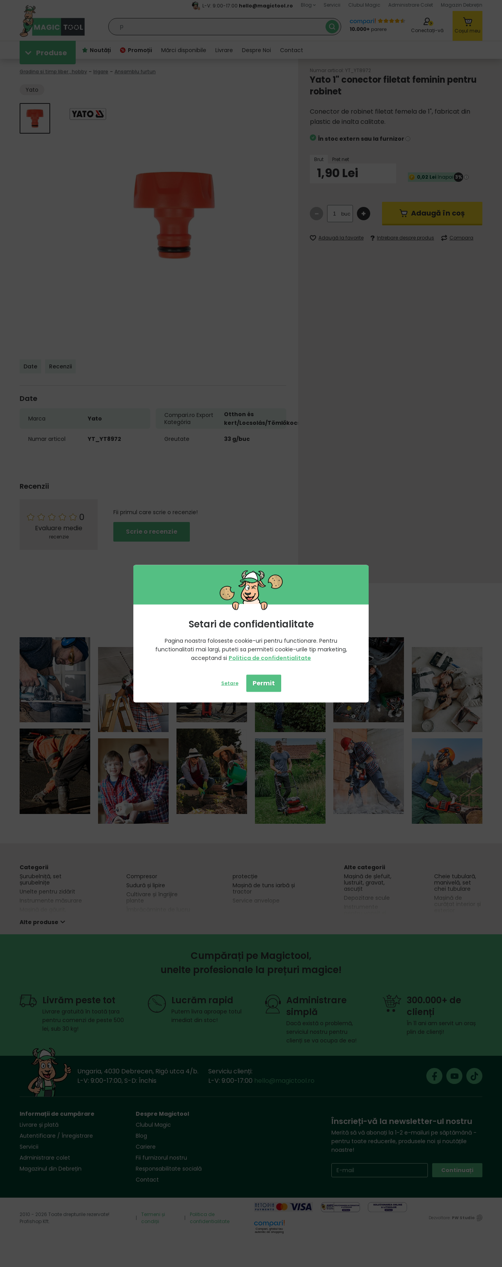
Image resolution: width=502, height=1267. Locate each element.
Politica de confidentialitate (270, 658)
